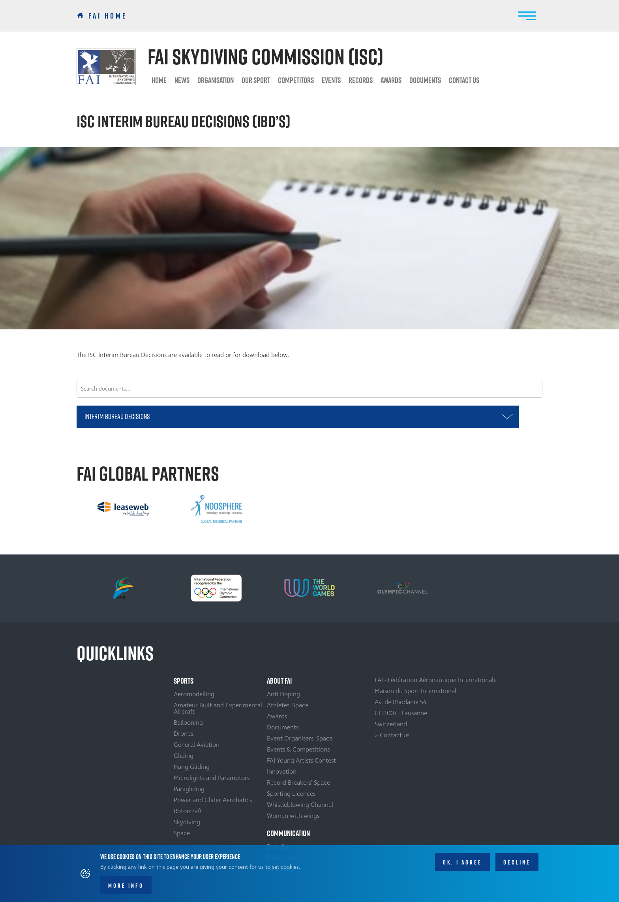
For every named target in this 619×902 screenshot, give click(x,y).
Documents (425, 80)
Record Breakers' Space (298, 782)
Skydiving (187, 822)
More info (126, 885)
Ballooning (188, 722)
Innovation (281, 771)
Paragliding (189, 789)
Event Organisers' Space (299, 738)
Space (182, 833)
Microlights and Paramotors (211, 778)
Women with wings (293, 816)
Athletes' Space (287, 705)
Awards (277, 716)
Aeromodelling (194, 694)
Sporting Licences (291, 793)
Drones (183, 733)
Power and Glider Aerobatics (213, 800)
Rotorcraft (188, 811)
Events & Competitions (298, 749)
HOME (159, 80)
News (181, 80)
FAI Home (108, 15)
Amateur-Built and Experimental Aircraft (218, 708)
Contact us (464, 80)
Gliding (183, 756)
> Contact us (392, 735)
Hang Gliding (192, 767)
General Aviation (196, 744)
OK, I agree (462, 862)
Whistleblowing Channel (300, 805)
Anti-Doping (283, 694)
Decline (517, 862)
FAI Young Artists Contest (301, 760)
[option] (123, 509)
